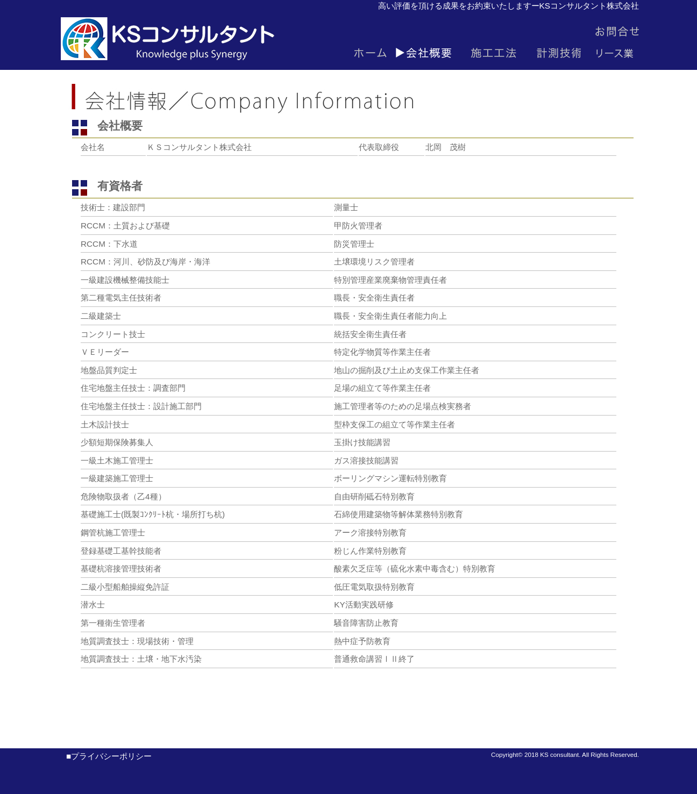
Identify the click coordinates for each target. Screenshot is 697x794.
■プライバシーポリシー (105, 756)
